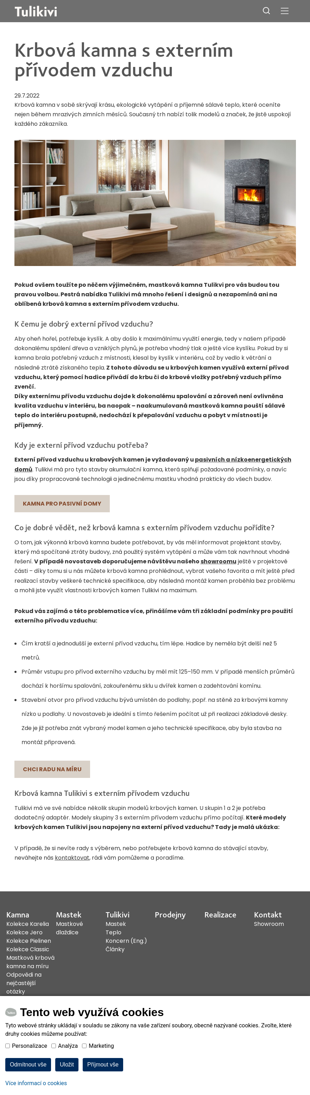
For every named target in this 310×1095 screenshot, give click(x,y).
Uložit (67, 1076)
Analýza (68, 1057)
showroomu (218, 561)
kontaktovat (72, 858)
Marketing (101, 1057)
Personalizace (29, 1057)
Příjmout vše (103, 1076)
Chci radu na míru (52, 769)
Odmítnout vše (28, 1076)
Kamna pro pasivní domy (62, 504)
